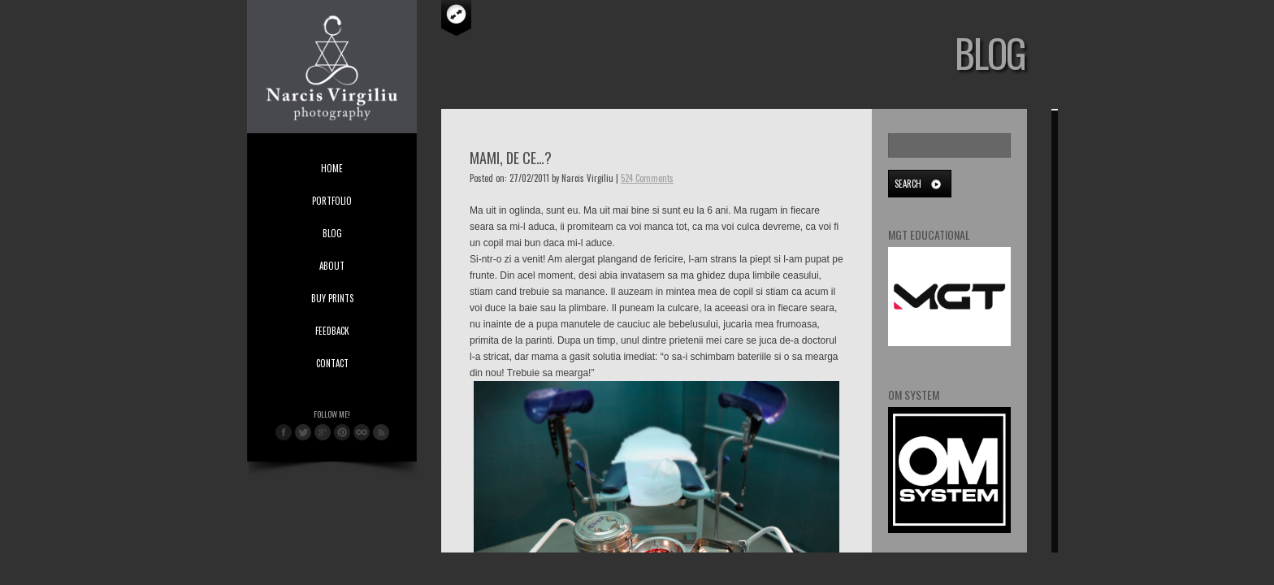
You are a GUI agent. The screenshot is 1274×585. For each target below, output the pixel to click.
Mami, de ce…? (511, 158)
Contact (332, 363)
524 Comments (647, 177)
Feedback (332, 330)
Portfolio (332, 200)
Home (332, 168)
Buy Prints (332, 298)
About (331, 265)
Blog (332, 233)
